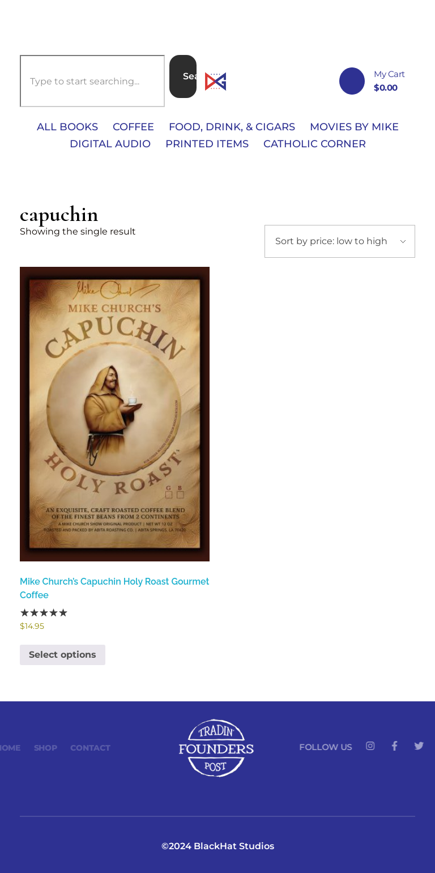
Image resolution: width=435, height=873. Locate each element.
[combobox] (92, 81)
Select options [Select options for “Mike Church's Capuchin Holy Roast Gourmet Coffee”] (62, 654)
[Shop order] (340, 241)
